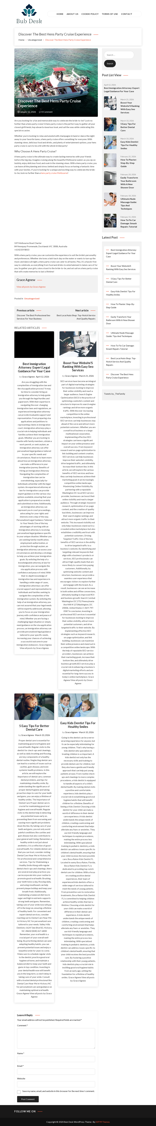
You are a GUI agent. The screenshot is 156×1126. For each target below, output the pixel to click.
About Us (72, 14)
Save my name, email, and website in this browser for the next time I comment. (58, 1091)
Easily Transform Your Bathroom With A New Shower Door (120, 320)
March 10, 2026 (42, 735)
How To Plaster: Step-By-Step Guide (129, 163)
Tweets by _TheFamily (114, 393)
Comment (22, 1025)
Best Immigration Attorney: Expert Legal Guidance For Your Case (34, 367)
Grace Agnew (28, 376)
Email (20, 1066)
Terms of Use (110, 14)
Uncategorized (26, 94)
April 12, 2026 (42, 376)
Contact (126, 14)
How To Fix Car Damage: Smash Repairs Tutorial (129, 223)
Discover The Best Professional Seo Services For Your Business (36, 314)
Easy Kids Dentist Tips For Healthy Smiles (78, 724)
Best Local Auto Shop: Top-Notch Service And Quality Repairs (75, 314)
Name (20, 1053)
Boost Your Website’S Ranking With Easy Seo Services (77, 366)
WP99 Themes (103, 1122)
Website (21, 1078)
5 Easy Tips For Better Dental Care (34, 727)
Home (60, 14)
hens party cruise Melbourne (54, 173)
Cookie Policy (90, 14)
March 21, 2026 (86, 375)
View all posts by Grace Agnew (31, 286)
